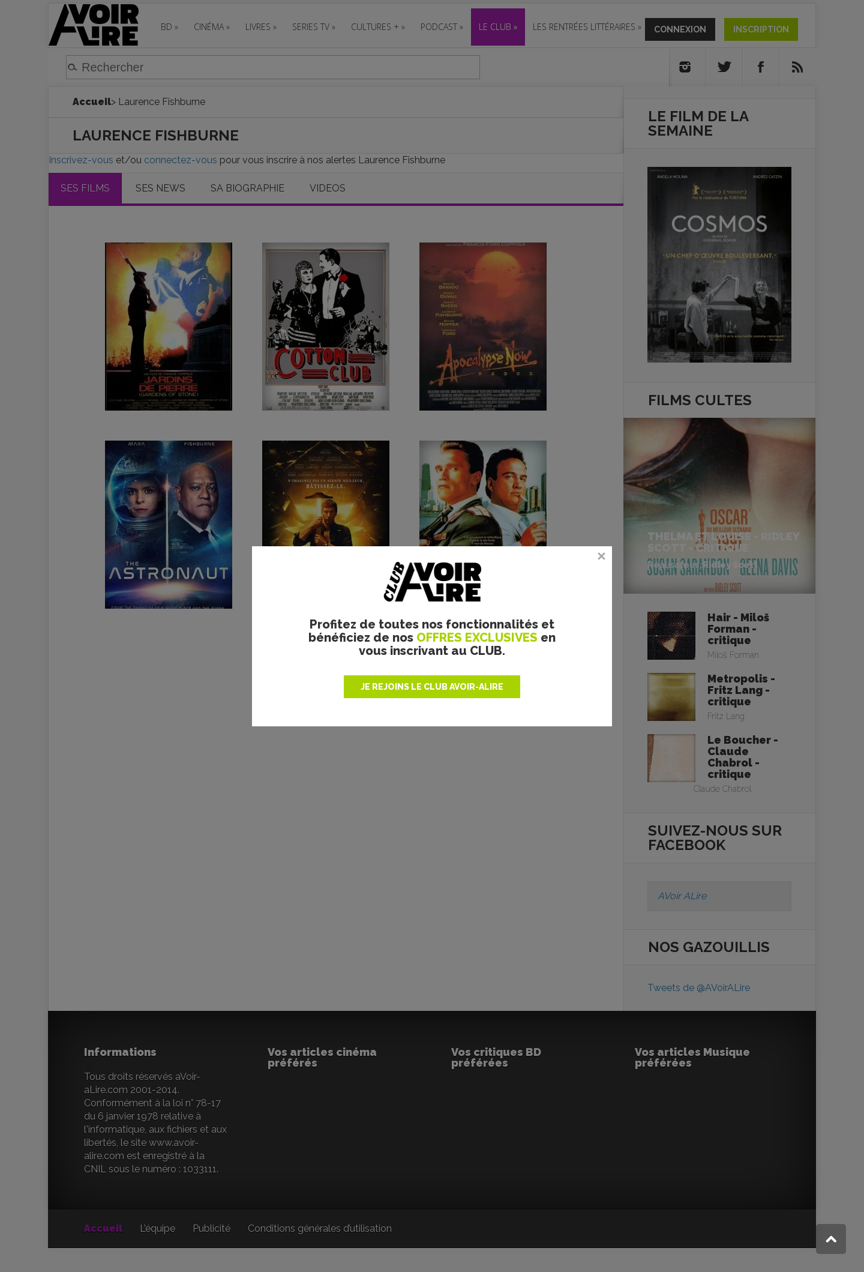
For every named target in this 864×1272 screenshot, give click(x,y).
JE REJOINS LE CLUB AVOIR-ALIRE (432, 687)
